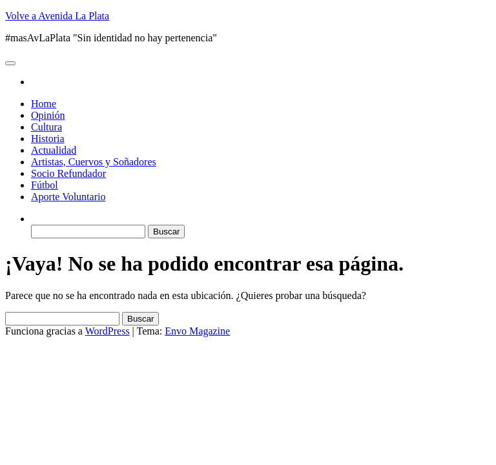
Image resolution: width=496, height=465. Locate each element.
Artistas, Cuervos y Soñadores (93, 161)
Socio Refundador (68, 173)
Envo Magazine (197, 331)
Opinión (48, 115)
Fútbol (44, 185)
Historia (48, 138)
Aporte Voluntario (68, 196)
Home (43, 103)
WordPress (107, 331)
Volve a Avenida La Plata (57, 15)
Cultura (46, 126)
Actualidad (53, 150)
